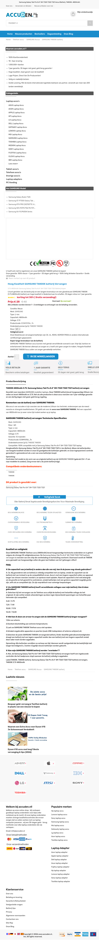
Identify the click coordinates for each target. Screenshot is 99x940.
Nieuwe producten (23, 34)
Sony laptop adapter (59, 878)
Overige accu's (13, 176)
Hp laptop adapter (58, 871)
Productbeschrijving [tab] (16, 381)
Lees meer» (13, 164)
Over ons (9, 6)
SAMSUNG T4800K (66, 459)
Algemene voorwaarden (15, 916)
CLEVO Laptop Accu (17, 157)
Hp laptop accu (57, 811)
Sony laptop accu (58, 818)
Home (10, 34)
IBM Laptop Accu (15, 160)
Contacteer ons (12, 919)
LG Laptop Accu (15, 120)
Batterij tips (11, 909)
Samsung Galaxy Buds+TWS (19, 197)
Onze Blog (68, 34)
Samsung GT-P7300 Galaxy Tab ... (22, 201)
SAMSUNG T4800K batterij (52, 40)
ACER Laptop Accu (16, 109)
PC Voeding (11, 183)
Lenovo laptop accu (59, 815)
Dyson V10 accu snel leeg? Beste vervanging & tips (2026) (23, 751)
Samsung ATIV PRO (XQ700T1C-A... (22, 205)
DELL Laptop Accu (16, 124)
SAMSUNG (19, 312)
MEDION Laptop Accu (17, 146)
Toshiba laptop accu (59, 840)
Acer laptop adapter (59, 853)
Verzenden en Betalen (23, 6)
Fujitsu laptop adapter (60, 867)
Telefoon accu (18, 40)
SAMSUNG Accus (33, 40)
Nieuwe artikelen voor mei (43, 6)
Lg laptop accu (57, 833)
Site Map (9, 923)
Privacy (9, 912)
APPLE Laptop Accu (17, 113)
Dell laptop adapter (59, 860)
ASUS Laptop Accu (16, 106)
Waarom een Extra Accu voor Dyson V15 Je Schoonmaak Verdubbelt (26, 728)
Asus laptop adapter (59, 863)
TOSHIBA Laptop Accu (17, 142)
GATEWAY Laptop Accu (18, 127)
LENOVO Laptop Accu (17, 131)
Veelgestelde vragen (14, 905)
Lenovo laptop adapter (60, 874)
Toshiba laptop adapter (60, 882)
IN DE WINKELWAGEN (41, 356)
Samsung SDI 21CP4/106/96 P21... (22, 208)
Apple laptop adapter (59, 856)
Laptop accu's (13, 101)
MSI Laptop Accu (15, 135)
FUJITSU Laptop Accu (17, 153)
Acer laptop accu (58, 837)
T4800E (33, 327)
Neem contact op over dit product (20, 279)
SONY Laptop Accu (16, 149)
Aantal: (11, 357)
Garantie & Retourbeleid (16, 901)
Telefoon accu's (13, 173)
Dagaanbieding (54, 34)
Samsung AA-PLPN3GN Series (20, 212)
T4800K (40, 327)
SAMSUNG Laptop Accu (18, 138)
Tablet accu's (12, 169)
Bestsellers (40, 34)
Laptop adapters (14, 179)
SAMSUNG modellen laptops (37, 393)
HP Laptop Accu (15, 116)
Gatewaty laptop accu (60, 829)
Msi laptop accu (57, 826)
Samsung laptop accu (60, 822)
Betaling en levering (14, 898)
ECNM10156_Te (27, 324)
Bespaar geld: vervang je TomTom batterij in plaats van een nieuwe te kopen (27, 705)
